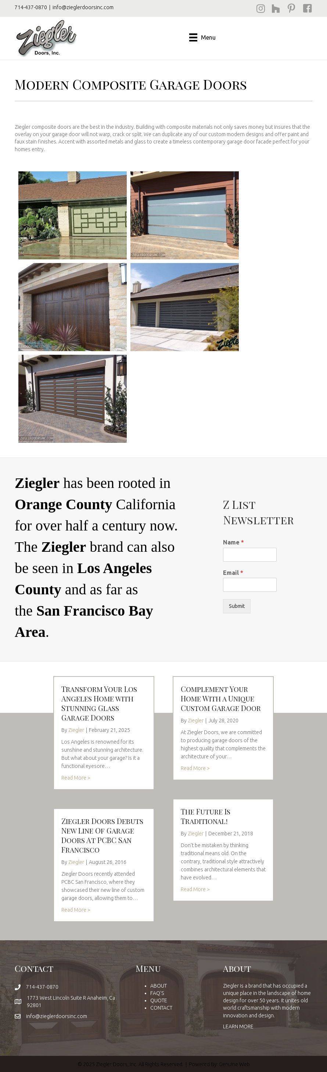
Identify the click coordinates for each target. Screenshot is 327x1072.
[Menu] (202, 37)
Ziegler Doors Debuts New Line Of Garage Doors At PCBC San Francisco (102, 835)
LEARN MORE (238, 1026)
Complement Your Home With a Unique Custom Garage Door (221, 698)
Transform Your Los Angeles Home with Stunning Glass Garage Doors (99, 703)
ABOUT (158, 986)
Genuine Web (234, 1064)
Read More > (75, 778)
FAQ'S (157, 993)
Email (233, 572)
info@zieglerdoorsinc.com (83, 7)
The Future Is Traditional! (205, 816)
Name (233, 542)
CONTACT (161, 1008)
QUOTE (158, 1000)
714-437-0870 (31, 7)
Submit (237, 606)
